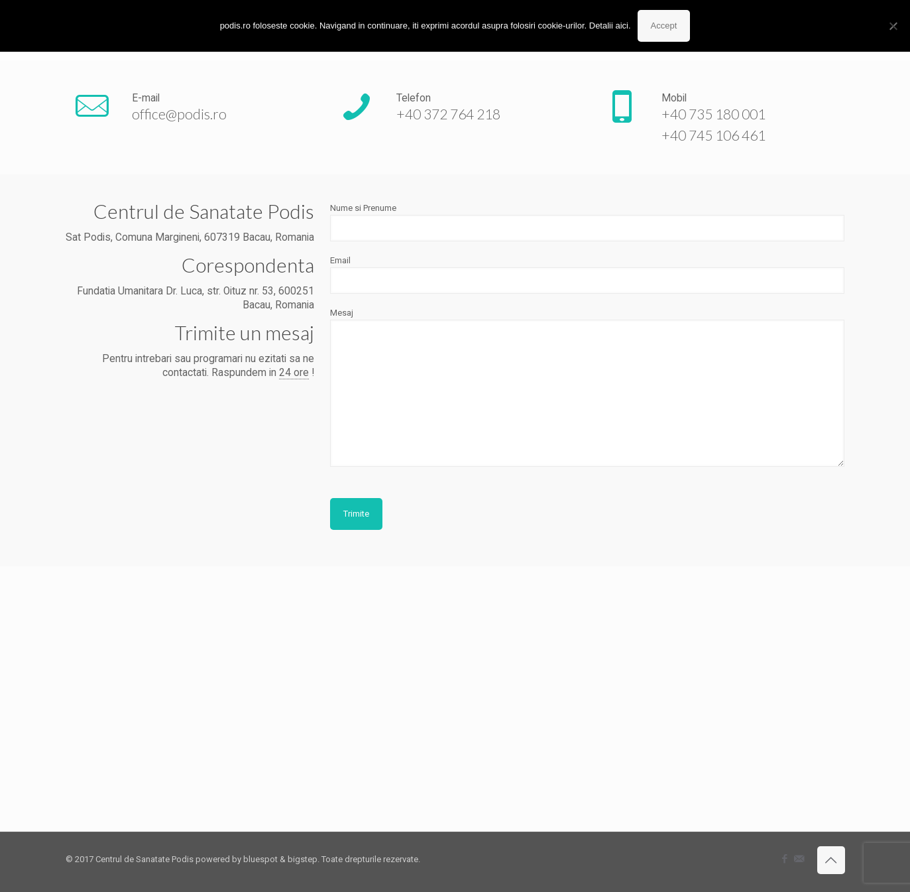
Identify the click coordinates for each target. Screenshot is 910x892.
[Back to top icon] (831, 860)
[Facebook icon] (785, 859)
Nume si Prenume (587, 222)
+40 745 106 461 (713, 135)
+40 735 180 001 (713, 113)
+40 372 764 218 (448, 113)
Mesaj (587, 387)
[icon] (799, 859)
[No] (893, 25)
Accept (664, 26)
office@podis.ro (179, 113)
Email (587, 274)
